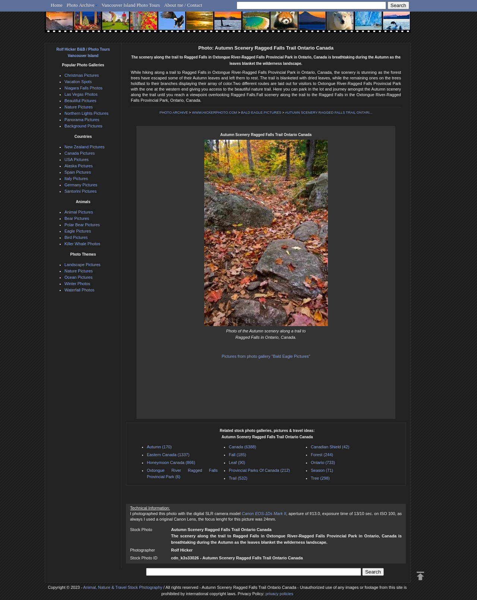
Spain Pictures (77, 172)
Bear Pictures (76, 218)
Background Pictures (83, 126)
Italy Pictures (76, 178)
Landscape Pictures (82, 264)
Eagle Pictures (77, 231)
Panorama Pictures (81, 119)
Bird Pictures (76, 237)
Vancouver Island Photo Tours (131, 5)
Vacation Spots (78, 81)
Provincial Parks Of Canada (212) (259, 470)
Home (57, 5)
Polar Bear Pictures (82, 224)
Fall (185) (237, 454)
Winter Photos (77, 283)
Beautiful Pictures (80, 100)
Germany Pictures (80, 185)
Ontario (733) (323, 462)
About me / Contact (183, 5)
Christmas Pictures (81, 75)
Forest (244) (322, 454)
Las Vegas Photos (81, 94)
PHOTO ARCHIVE (173, 112)
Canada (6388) (242, 447)
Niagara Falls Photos (83, 88)
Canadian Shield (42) (330, 447)
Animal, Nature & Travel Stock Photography (122, 587)
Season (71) (322, 470)
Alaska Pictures (78, 166)
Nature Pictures (78, 107)
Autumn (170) (159, 447)
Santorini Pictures (80, 191)
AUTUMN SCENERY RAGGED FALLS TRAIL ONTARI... (328, 112)
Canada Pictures (79, 153)
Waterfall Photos (79, 290)
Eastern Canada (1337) (168, 454)
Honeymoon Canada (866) (171, 462)
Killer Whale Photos (82, 243)
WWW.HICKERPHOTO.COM (214, 112)
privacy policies (279, 593)
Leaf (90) (237, 462)
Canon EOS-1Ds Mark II (264, 513)
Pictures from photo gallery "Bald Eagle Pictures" (266, 356)
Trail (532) (238, 478)
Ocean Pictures (78, 277)
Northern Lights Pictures (86, 113)
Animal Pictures (78, 212)
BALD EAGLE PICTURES (261, 112)
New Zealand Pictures (84, 147)
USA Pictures (76, 159)
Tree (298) (320, 478)
